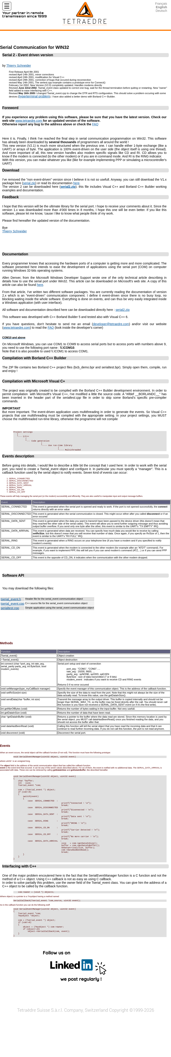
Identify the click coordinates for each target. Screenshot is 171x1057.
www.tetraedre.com (29, 120)
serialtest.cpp (10, 614)
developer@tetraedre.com (111, 324)
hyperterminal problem (34, 96)
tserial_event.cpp (12, 609)
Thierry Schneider (18, 65)
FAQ (95, 124)
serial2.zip (123, 310)
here (76, 183)
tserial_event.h (11, 605)
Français (161, 3)
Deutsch (161, 10)
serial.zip (29, 183)
